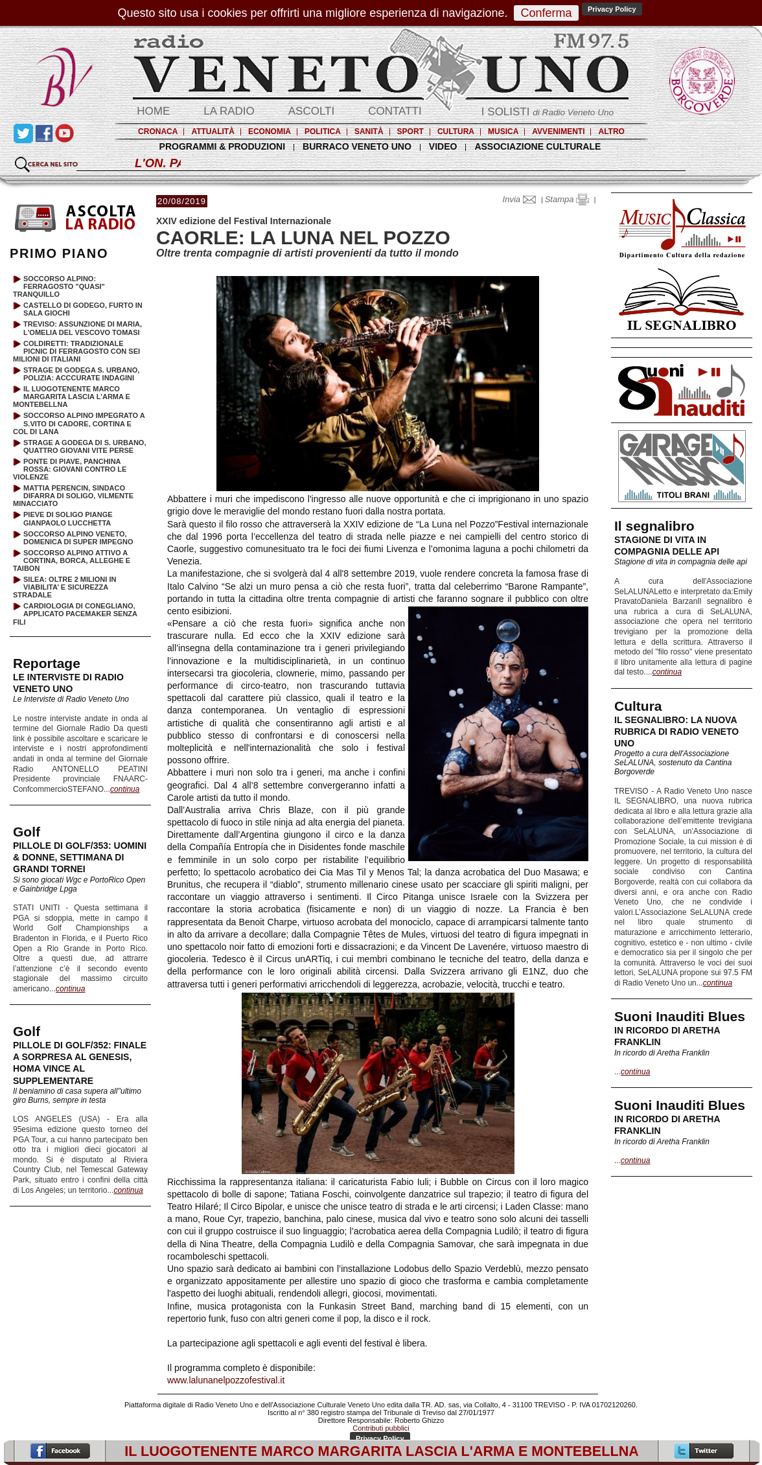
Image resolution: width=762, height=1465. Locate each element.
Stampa (567, 199)
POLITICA (323, 131)
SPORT (410, 131)
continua (667, 671)
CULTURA (455, 131)
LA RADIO (228, 111)
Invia (522, 199)
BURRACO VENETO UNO (357, 146)
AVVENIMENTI (558, 131)
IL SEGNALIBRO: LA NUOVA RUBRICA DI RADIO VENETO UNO (676, 731)
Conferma (546, 12)
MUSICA (503, 131)
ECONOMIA (269, 131)
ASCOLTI (311, 111)
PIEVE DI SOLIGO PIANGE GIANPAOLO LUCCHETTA (68, 518)
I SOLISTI (547, 112)
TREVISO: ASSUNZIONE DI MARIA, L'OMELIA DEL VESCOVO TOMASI (82, 328)
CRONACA (158, 131)
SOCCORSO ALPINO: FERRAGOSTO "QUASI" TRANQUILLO (59, 286)
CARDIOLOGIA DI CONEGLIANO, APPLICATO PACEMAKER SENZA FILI (75, 613)
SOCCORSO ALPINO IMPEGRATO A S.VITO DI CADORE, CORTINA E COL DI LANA (78, 423)
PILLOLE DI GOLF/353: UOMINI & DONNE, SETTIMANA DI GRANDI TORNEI (79, 857)
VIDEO (443, 146)
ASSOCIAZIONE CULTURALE (537, 146)
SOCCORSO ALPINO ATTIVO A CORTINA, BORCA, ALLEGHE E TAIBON (71, 560)
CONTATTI (394, 111)
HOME (153, 111)
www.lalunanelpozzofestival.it (225, 1380)
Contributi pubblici (380, 1428)
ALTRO (611, 131)
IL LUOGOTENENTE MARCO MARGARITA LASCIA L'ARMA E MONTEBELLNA (71, 396)
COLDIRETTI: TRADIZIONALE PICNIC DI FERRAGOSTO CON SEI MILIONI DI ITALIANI (76, 351)
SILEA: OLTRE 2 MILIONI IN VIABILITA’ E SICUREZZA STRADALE (64, 587)
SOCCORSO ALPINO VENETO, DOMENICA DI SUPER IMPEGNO (78, 538)
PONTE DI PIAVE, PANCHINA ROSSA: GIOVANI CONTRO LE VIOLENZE (69, 469)
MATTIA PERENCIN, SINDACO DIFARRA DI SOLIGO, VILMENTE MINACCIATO (73, 495)
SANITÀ (369, 131)
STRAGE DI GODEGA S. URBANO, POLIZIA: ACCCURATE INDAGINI (81, 374)
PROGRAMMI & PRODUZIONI (222, 146)
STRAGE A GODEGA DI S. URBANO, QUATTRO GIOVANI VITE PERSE (84, 446)
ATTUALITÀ (212, 131)
